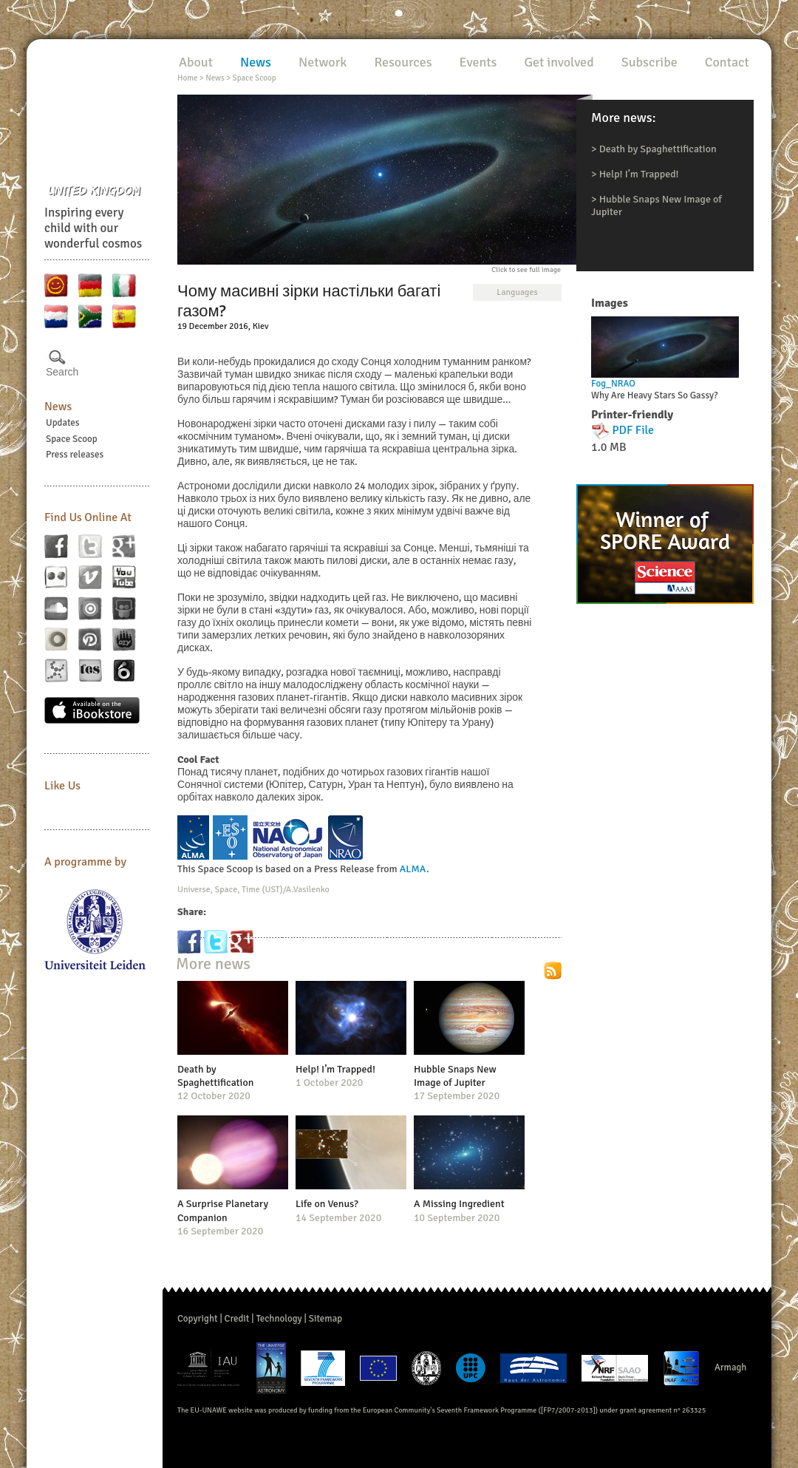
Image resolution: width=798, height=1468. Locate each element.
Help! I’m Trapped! (639, 174)
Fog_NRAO (613, 384)
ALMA (413, 869)
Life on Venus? (327, 1203)
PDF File (634, 430)
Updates (63, 423)
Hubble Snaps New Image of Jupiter (455, 1076)
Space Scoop (72, 439)
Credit (237, 1319)
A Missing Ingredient (459, 1203)
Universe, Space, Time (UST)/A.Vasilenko (253, 889)
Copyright (197, 1319)
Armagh (731, 1367)
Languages (517, 292)
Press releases (74, 455)
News (58, 406)
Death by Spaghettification (658, 149)
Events (478, 62)
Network (323, 62)
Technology (278, 1319)
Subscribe (649, 62)
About (196, 62)
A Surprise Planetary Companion (222, 1210)
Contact (727, 62)
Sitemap (325, 1319)
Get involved (558, 62)
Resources (403, 62)
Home (187, 78)
